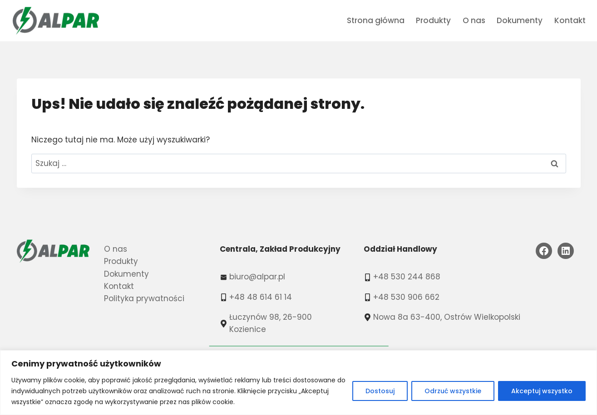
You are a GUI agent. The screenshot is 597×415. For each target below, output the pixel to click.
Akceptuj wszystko (541, 390)
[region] (298, 382)
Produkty (433, 20)
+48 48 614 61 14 (260, 297)
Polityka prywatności (144, 298)
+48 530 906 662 (406, 297)
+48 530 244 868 (406, 276)
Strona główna (376, 20)
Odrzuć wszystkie (452, 390)
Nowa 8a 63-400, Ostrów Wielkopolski (446, 317)
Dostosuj (380, 390)
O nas (474, 20)
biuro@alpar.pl (257, 276)
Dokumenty (520, 20)
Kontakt (570, 20)
